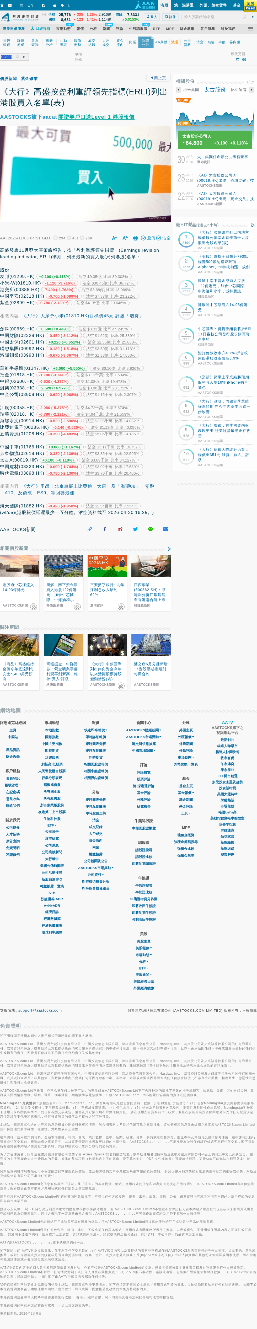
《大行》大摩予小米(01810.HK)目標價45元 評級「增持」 (83, 315)
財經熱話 (227, 800)
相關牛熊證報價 (96, 771)
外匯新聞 (186, 744)
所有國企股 (52, 792)
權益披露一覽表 (52, 886)
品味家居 (227, 836)
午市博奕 (227, 764)
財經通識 (227, 830)
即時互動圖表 (95, 751)
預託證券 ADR (52, 899)
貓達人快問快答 (227, 752)
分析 (143, 962)
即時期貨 (52, 751)
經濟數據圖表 (52, 926)
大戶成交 (96, 834)
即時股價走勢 (95, 813)
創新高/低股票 (52, 764)
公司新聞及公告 (96, 861)
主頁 (12, 730)
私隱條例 (13, 855)
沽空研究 (52, 838)
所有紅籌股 (52, 798)
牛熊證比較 (143, 892)
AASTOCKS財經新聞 (144, 730)
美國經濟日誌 (143, 981)
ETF (52, 825)
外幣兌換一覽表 (186, 764)
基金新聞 (186, 800)
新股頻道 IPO (52, 879)
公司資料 (96, 875)
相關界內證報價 (96, 778)
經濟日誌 (52, 912)
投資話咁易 (227, 788)
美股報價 (144, 948)
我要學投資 (227, 824)
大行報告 (52, 859)
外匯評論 (144, 800)
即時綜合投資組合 (95, 888)
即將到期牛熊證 (144, 913)
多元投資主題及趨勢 (227, 782)
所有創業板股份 (52, 805)
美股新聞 (144, 975)
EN (31, 5)
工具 (186, 813)
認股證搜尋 (143, 850)
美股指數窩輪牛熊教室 (227, 818)
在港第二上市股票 (52, 812)
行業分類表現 (52, 778)
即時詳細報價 (95, 737)
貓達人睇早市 (227, 746)
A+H (52, 893)
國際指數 (52, 737)
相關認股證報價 (96, 764)
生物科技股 (52, 819)
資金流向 (96, 841)
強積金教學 (185, 856)
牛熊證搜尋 (143, 885)
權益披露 (96, 854)
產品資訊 (13, 750)
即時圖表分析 (95, 744)
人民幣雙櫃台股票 (52, 771)
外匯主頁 (186, 730)
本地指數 (52, 730)
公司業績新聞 (52, 852)
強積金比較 (185, 849)
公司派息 (52, 845)
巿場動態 (186, 757)
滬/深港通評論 (143, 786)
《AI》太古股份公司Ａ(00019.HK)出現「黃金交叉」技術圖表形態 (225, 198)
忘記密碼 (13, 792)
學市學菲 (227, 770)
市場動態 (144, 955)
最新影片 (227, 740)
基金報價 (186, 793)
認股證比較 (143, 857)
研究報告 (144, 806)
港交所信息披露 (144, 744)
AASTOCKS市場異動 (96, 868)
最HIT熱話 (197, 224)
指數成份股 (52, 785)
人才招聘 (13, 834)
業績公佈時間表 (52, 866)
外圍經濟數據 (143, 988)
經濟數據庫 (52, 919)
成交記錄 (96, 827)
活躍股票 (52, 757)
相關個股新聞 (14, 548)
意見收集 (13, 799)
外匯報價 (186, 737)
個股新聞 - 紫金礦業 (19, 78)
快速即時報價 (95, 730)
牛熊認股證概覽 (144, 828)
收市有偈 (227, 758)
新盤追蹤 (227, 848)
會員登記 (13, 778)
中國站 (13, 737)
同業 (95, 847)
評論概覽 (144, 772)
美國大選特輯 (227, 794)
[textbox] (219, 17)
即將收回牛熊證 (144, 906)
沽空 (95, 820)
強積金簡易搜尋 (186, 842)
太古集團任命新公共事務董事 (222, 157)
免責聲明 (13, 848)
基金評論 (144, 793)
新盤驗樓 (227, 842)
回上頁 (158, 78)
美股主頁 (144, 941)
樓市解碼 (227, 854)
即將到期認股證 (144, 864)
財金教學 (13, 757)
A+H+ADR (52, 906)
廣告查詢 (13, 841)
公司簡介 (13, 827)
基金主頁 (186, 786)
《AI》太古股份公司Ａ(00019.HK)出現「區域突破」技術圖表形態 (225, 180)
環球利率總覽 (52, 932)
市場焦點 (227, 806)
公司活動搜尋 (52, 873)
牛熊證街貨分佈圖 (143, 899)
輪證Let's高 (227, 812)
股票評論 (144, 779)
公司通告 (52, 832)
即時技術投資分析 (95, 881)
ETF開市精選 (227, 776)
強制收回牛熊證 (144, 919)
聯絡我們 (13, 806)
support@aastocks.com (40, 1010)
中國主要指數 (52, 744)
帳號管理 (13, 785)
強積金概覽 (185, 835)
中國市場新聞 (143, 751)
